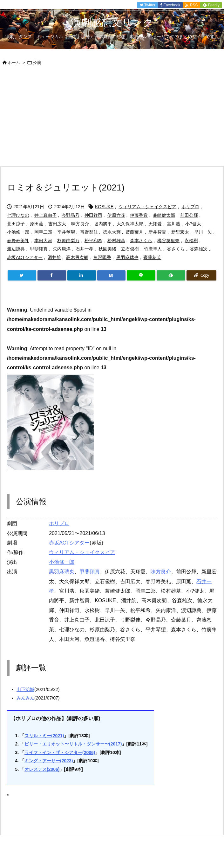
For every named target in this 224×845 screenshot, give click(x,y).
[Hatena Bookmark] (111, 275)
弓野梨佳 (89, 232)
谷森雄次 (198, 248)
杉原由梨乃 (68, 240)
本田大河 (43, 240)
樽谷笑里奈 (168, 240)
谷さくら (176, 248)
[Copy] (201, 275)
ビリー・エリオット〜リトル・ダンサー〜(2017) (73, 743)
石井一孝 (84, 248)
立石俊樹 (130, 248)
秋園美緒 (107, 248)
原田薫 (36, 223)
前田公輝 (189, 215)
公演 (37, 62)
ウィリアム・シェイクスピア (147, 206)
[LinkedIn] (81, 275)
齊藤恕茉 (152, 257)
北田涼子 (16, 223)
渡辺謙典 (16, 248)
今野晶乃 (70, 215)
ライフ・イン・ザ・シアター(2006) (59, 752)
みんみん (25, 697)
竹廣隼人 (153, 248)
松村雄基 (116, 240)
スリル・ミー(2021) (44, 735)
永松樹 (191, 240)
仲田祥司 (93, 215)
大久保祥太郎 (130, 223)
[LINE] (141, 275)
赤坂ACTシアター (25, 257)
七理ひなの (18, 215)
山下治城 (25, 689)
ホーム (14, 62)
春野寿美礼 (18, 240)
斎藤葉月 (134, 232)
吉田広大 (57, 223)
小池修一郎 (18, 232)
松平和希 (93, 240)
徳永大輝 (112, 232)
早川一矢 (203, 232)
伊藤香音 (139, 215)
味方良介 (80, 223)
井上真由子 (45, 215)
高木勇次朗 (77, 257)
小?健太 (193, 223)
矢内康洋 (62, 248)
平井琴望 (66, 232)
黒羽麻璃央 (127, 257)
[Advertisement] (112, 118)
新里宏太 (180, 232)
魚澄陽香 (102, 257)
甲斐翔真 (39, 248)
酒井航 (54, 257)
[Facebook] (51, 275)
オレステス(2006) (41, 769)
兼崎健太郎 (164, 215)
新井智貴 (157, 232)
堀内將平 (103, 223)
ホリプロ (190, 206)
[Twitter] (22, 275)
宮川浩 (173, 223)
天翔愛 (155, 223)
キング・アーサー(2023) (48, 760)
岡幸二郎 (43, 232)
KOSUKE (104, 206)
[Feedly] (171, 275)
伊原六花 (116, 215)
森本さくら (141, 240)
